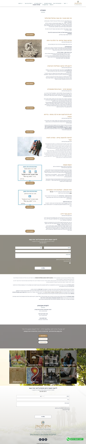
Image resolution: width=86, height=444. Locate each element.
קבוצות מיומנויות (39, 433)
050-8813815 (43, 243)
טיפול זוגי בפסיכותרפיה (52, 433)
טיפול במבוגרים (37, 432)
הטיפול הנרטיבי (47, 292)
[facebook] (43, 439)
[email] (46, 439)
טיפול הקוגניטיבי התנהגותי (56, 292)
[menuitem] (65, 3)
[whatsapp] (40, 439)
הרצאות (31, 433)
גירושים (34, 433)
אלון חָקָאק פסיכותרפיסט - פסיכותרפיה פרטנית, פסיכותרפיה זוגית (45, 331)
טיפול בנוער (45, 433)
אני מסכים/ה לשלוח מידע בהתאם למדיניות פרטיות (63, 260)
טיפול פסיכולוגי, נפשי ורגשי (46, 432)
